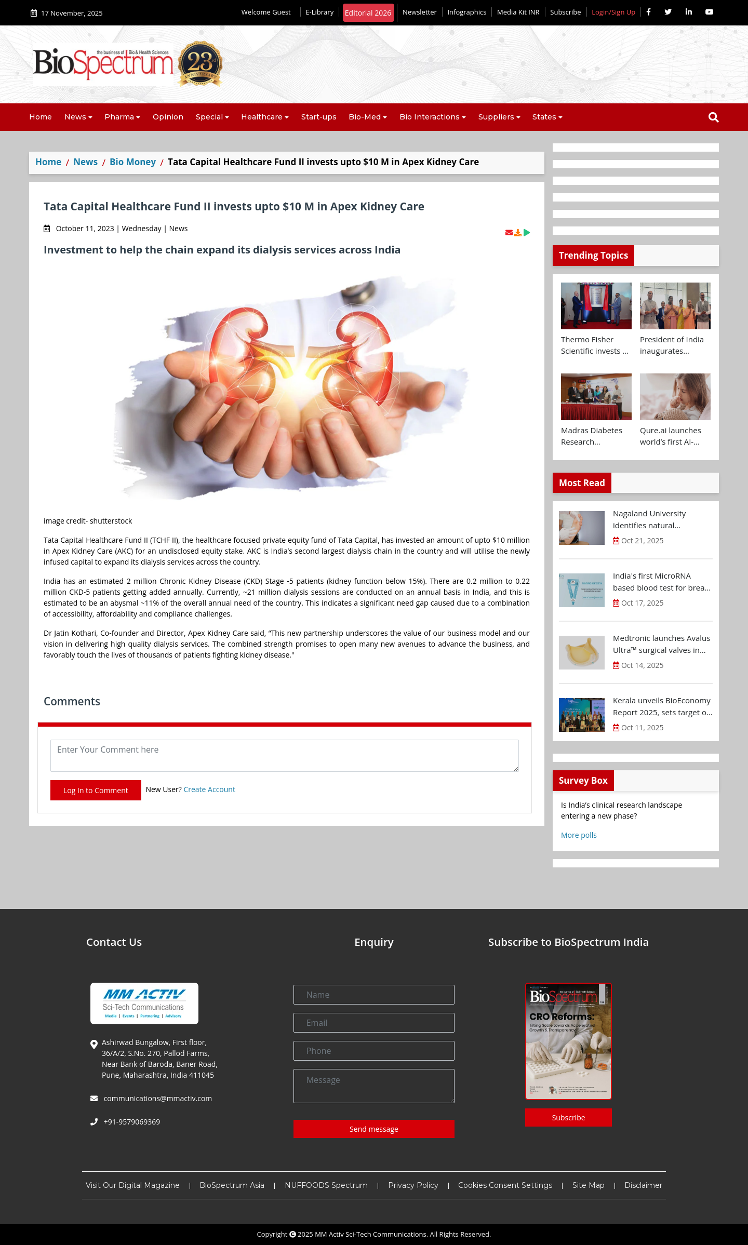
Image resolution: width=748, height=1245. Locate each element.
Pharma (119, 117)
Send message (374, 1129)
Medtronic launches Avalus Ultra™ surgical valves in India (661, 644)
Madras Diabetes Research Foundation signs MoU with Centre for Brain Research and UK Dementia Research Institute (594, 436)
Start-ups (319, 117)
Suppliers (496, 117)
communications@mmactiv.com (157, 1098)
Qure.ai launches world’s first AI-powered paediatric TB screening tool (675, 436)
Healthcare (262, 117)
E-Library (319, 12)
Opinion (168, 117)
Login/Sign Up (613, 12)
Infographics (466, 12)
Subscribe (565, 12)
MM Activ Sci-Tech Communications (370, 1234)
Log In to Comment (95, 790)
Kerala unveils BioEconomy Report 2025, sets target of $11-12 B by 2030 (662, 706)
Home (40, 117)
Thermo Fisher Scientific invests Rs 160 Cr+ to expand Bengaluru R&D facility (596, 345)
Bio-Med (365, 117)
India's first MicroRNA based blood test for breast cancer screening (662, 581)
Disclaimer (643, 1185)
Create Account (209, 789)
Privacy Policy (413, 1185)
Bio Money (133, 162)
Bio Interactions (429, 117)
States (544, 117)
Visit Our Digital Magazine (133, 1185)
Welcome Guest (268, 12)
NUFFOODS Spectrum (326, 1185)
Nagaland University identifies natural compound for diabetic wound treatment (654, 519)
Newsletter (420, 12)
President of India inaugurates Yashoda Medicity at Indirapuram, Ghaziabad (672, 345)
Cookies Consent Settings (505, 1185)
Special (209, 117)
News (75, 117)
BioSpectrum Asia (231, 1185)
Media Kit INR (518, 12)
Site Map (588, 1185)
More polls (579, 835)
